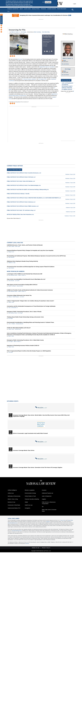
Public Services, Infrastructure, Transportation (49, 503)
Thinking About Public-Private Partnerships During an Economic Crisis (25, 317)
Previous (69, 15)
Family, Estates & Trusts (30, 496)
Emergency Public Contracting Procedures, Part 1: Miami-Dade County (25, 340)
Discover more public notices (13, 218)
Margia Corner (11, 251)
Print (45, 51)
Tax (43, 506)
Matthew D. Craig (11, 262)
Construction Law (46, 39)
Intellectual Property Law (47, 493)
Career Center (51, 8)
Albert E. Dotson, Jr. (16, 32)
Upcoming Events (12, 401)
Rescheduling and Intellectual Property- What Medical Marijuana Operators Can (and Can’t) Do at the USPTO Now (36, 255)
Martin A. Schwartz (12, 286)
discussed (20, 59)
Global (26, 502)
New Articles (1, 20)
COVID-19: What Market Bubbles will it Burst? (19, 327)
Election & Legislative (30, 490)
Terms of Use (62, 520)
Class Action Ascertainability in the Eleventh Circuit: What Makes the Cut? (26, 279)
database (48, 521)
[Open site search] (72, 10)
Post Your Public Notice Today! (14, 169)
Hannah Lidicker (20, 286)
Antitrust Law (11, 493)
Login (74, 3)
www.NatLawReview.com (13, 522)
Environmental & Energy (30, 493)
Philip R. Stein (11, 302)
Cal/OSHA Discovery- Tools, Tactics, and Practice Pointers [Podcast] (24, 245)
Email (64, 60)
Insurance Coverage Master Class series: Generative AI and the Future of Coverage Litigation (37, 467)
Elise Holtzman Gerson (12, 275)
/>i (52, 51)
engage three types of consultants (47, 66)
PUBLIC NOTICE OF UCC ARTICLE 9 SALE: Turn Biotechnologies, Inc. (24, 185)
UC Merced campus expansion (29, 79)
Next (71, 15)
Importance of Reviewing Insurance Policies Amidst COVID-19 (23, 345)
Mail (47, 51)
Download (49, 51)
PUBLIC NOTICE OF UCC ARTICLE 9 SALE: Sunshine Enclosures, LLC (24, 172)
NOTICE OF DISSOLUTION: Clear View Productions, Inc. (20, 214)
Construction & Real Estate (14, 505)
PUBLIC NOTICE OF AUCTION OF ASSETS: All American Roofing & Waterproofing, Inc (28, 189)
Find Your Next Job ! (66, 80)
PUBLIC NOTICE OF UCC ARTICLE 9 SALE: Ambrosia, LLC (21, 202)
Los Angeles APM (42, 79)
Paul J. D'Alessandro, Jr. (13, 307)
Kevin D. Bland (11, 246)
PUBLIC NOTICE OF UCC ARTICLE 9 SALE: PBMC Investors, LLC (23, 206)
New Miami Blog (45, 32)
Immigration (27, 508)
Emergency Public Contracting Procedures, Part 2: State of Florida (24, 311)
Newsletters (36, 8)
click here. (27, 543)
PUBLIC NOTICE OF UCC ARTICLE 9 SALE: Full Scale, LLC (21, 177)
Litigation (44, 499)
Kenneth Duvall (18, 329)
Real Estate (45, 44)
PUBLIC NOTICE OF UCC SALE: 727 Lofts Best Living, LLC (21, 210)
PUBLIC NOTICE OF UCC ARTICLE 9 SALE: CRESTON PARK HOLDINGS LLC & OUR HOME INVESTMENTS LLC (34, 197)
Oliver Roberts (11, 268)
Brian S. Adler (11, 336)
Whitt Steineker (11, 257)
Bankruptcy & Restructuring (14, 496)
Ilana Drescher (11, 280)
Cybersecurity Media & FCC (14, 508)
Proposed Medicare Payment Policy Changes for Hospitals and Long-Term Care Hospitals (30, 250)
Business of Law (11, 502)
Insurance (44, 490)
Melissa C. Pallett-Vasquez (13, 296)
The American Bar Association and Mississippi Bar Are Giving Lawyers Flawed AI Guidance (30, 266)
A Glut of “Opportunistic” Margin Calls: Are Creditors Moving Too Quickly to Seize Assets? (30, 300)
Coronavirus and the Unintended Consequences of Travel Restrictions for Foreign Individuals (31, 306)
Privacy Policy (70, 520)
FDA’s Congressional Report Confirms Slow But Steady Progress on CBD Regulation (29, 350)
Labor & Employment (46, 496)
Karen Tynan (17, 246)
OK (43, 2)
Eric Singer (23, 32)
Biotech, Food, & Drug (13, 499)
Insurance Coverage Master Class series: (24, 450)
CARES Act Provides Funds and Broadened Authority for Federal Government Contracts (30, 290)
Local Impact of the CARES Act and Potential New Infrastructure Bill (24, 273)
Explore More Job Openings (67, 91)
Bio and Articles (65, 64)
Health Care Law (28, 505)
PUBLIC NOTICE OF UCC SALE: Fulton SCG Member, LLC (21, 181)
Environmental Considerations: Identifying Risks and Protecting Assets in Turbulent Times (30, 322)
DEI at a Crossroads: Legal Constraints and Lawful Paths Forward (30, 433)
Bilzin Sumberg (37, 32)
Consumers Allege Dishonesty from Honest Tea (19, 295)
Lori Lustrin (17, 280)
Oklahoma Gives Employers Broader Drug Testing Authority (22, 261)
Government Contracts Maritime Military (47, 42)
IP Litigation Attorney (67, 89)
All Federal (45, 45)
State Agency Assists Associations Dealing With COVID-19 (22, 284)
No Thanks (48, 2)
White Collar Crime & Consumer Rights (49, 510)
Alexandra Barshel (19, 323)
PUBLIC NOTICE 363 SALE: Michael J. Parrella (18, 193)
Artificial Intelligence (12, 490)
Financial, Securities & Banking (32, 499)
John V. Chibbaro (11, 323)
